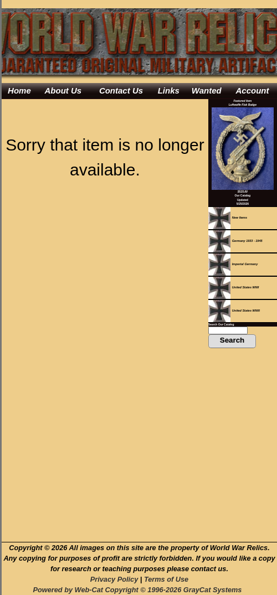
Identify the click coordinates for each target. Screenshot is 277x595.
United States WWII (234, 310)
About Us (63, 90)
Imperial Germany (233, 264)
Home (19, 90)
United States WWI (233, 287)
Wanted (207, 90)
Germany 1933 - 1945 (235, 240)
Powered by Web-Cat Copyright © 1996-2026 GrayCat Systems (139, 590)
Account (252, 90)
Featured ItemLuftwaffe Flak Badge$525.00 (243, 146)
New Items (227, 217)
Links (168, 90)
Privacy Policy (114, 579)
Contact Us (121, 90)
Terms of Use (166, 579)
